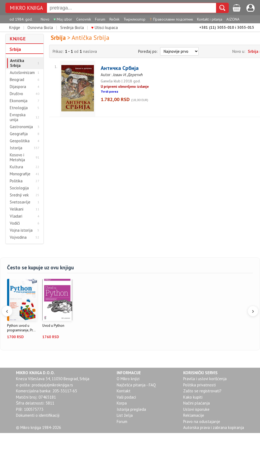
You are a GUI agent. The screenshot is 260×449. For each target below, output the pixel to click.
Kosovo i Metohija (17, 157)
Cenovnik (83, 19)
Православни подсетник (171, 19)
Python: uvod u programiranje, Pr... (21, 328)
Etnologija (19, 107)
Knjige (14, 27)
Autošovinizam (22, 72)
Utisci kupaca (104, 27)
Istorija (16, 148)
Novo (45, 19)
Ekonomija (18, 100)
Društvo (16, 93)
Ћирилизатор (134, 19)
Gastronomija (21, 126)
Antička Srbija (17, 63)
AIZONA (232, 19)
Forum (100, 19)
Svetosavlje (20, 202)
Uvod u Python (53, 326)
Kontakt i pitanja (209, 19)
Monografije (20, 174)
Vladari (16, 216)
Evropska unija (18, 117)
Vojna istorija (21, 230)
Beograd (17, 79)
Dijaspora (18, 86)
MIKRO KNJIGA (26, 8)
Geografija (19, 133)
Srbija (15, 49)
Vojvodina (18, 237)
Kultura (16, 166)
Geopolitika (20, 140)
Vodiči (15, 223)
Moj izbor (62, 19)
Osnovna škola (40, 27)
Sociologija (19, 188)
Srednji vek (19, 195)
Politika (16, 181)
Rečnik (114, 19)
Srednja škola (72, 27)
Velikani (16, 209)
